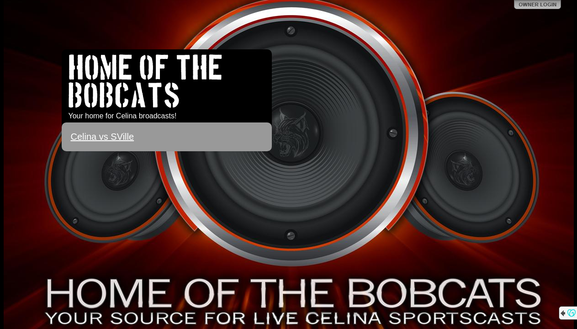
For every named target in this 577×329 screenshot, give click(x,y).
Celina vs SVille (102, 137)
